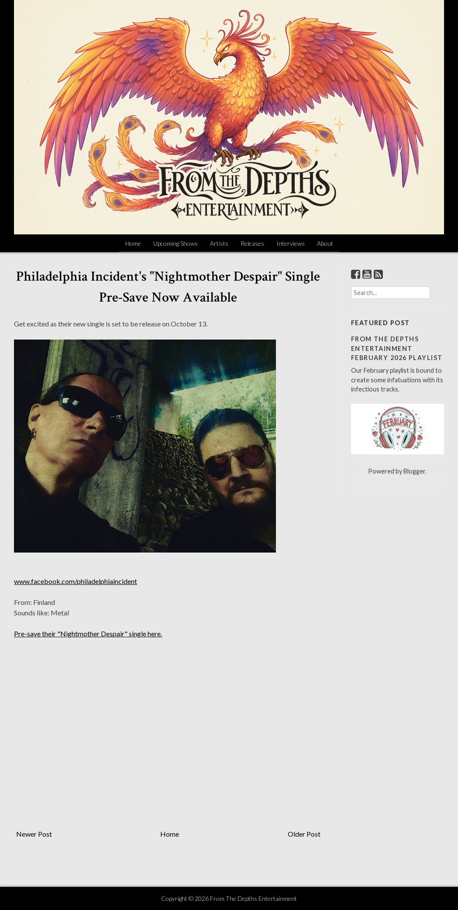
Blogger (414, 471)
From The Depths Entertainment (253, 898)
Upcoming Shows (175, 243)
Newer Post (34, 834)
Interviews (290, 243)
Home (133, 243)
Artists (219, 243)
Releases (252, 243)
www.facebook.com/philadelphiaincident (75, 581)
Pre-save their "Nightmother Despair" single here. (88, 633)
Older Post (304, 834)
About (325, 243)
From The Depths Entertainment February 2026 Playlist (397, 348)
